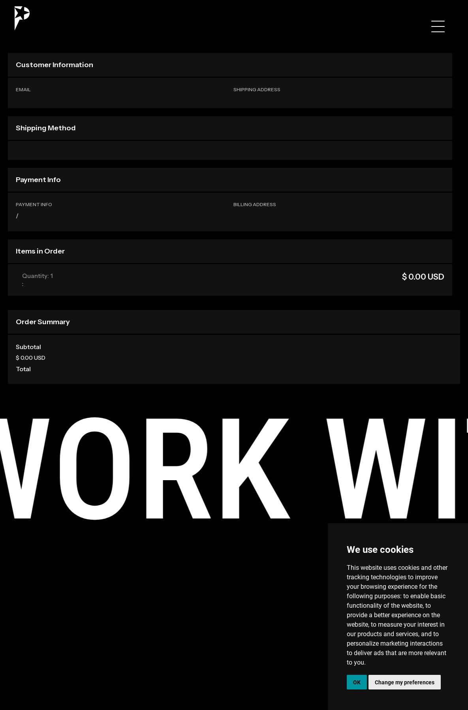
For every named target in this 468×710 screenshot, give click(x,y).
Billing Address (254, 204)
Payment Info (34, 204)
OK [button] (357, 682)
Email (23, 89)
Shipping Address (256, 89)
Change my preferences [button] (404, 682)
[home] (22, 18)
